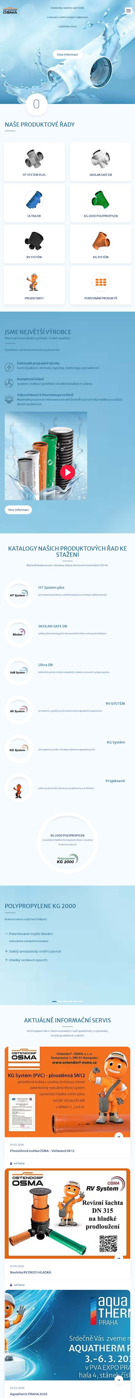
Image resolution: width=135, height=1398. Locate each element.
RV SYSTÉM (115, 703)
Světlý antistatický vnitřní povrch (35, 951)
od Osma (19, 1163)
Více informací (67, 54)
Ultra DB (45, 665)
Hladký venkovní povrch (28, 960)
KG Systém (116, 742)
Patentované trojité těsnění (31, 934)
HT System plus (51, 587)
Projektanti (115, 781)
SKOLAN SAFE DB (52, 626)
